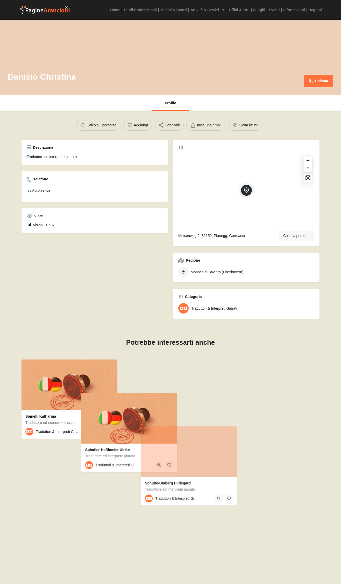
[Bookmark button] (109, 431)
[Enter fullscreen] (308, 178)
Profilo (170, 103)
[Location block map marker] (246, 190)
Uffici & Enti (239, 10)
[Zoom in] (308, 160)
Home (115, 10)
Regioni (315, 10)
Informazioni (294, 10)
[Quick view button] (99, 431)
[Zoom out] (308, 168)
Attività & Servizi (207, 9)
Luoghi (259, 10)
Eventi (274, 10)
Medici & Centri (173, 10)
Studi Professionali (140, 10)
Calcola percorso (296, 236)
